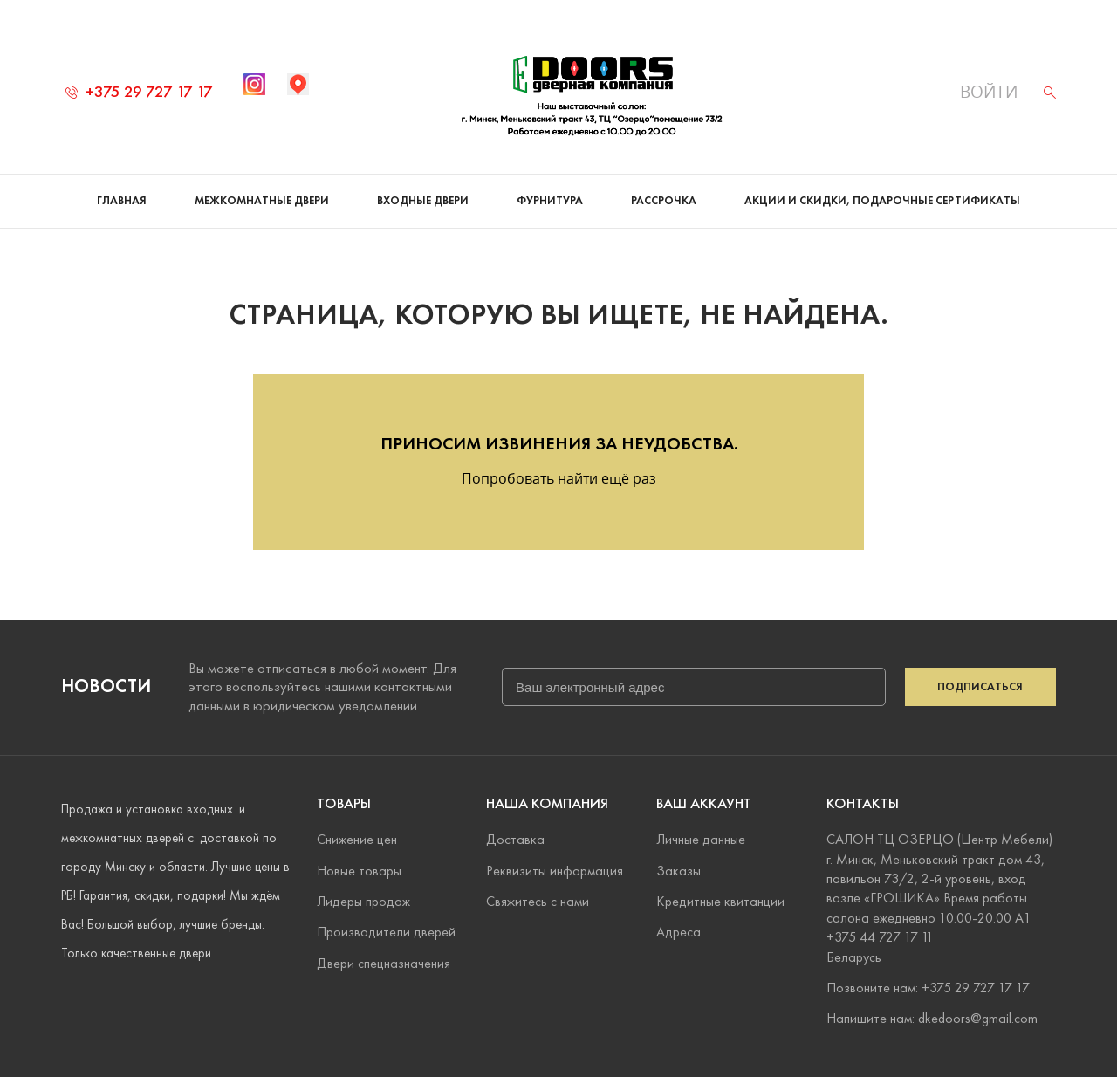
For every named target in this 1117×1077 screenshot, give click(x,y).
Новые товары (359, 870)
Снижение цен (357, 839)
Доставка (515, 839)
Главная (122, 201)
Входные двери (423, 201)
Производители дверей (386, 931)
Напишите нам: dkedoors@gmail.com (932, 1018)
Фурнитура (550, 201)
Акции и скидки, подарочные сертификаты (882, 201)
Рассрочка (663, 201)
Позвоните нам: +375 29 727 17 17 (928, 987)
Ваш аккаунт (703, 803)
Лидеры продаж (363, 901)
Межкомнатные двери (262, 201)
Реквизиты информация (554, 870)
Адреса (678, 931)
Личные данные (700, 839)
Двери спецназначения (383, 963)
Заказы (678, 870)
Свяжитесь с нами (537, 901)
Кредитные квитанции (720, 901)
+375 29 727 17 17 (139, 91)
